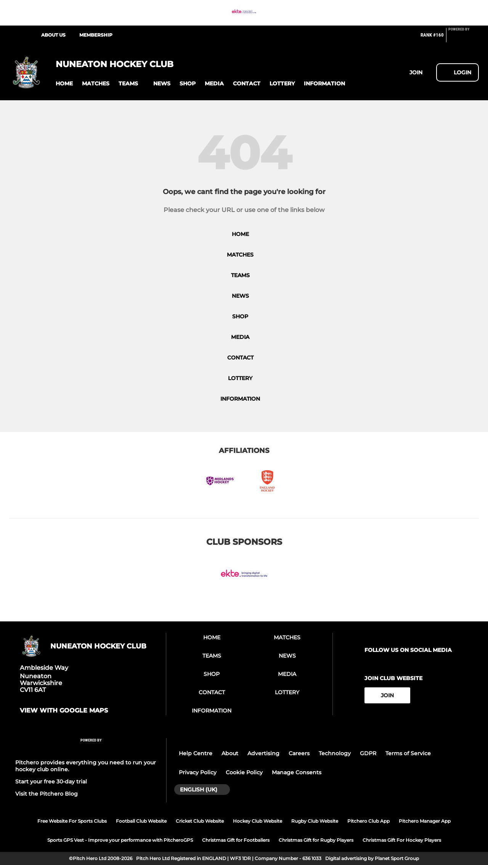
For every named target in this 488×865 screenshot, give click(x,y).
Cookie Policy (244, 772)
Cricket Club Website (200, 821)
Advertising (263, 753)
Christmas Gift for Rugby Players (316, 840)
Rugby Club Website (314, 821)
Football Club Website (141, 821)
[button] (64, 83)
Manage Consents (296, 772)
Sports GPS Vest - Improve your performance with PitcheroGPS (120, 840)
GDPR (368, 753)
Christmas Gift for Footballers (236, 840)
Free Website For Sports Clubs (72, 821)
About (230, 753)
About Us (53, 35)
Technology (335, 753)
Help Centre (195, 753)
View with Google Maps (64, 710)
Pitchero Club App (368, 821)
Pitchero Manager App (425, 821)
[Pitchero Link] (463, 38)
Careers (299, 753)
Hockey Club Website (257, 821)
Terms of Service (408, 753)
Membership (95, 35)
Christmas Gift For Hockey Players (402, 840)
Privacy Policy (198, 772)
